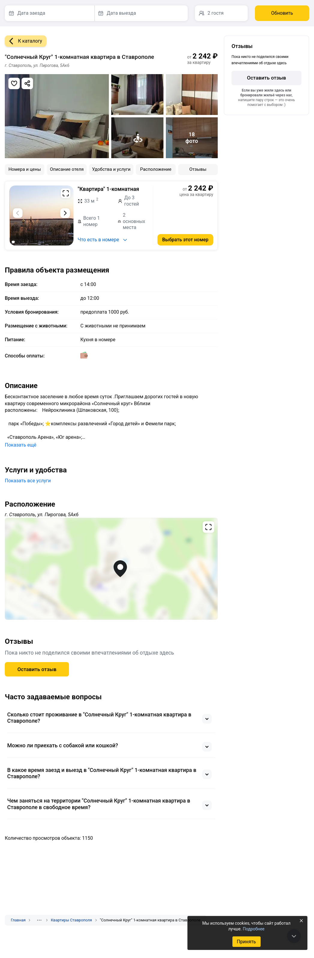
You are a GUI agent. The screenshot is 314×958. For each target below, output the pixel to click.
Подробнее (253, 928)
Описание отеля (67, 169)
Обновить (282, 13)
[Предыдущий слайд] (17, 213)
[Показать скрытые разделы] (39, 920)
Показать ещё (20, 445)
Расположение (155, 169)
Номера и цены (24, 169)
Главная (18, 920)
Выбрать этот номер (185, 240)
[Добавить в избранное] (14, 83)
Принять (246, 941)
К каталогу (23, 41)
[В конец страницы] (294, 936)
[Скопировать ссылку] (27, 83)
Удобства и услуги (111, 169)
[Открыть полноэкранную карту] (111, 569)
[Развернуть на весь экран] (65, 193)
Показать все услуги (28, 481)
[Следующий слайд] (65, 213)
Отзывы (197, 169)
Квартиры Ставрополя (71, 920)
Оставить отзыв (36, 669)
